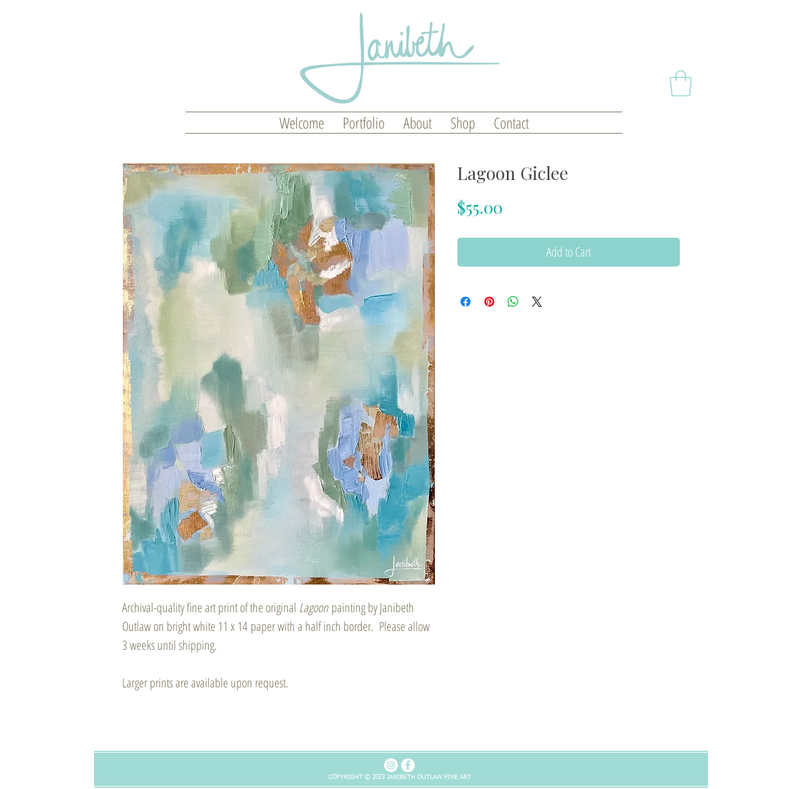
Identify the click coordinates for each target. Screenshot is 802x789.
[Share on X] (536, 301)
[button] (681, 83)
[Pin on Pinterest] (489, 301)
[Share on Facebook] (465, 301)
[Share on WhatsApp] (513, 301)
